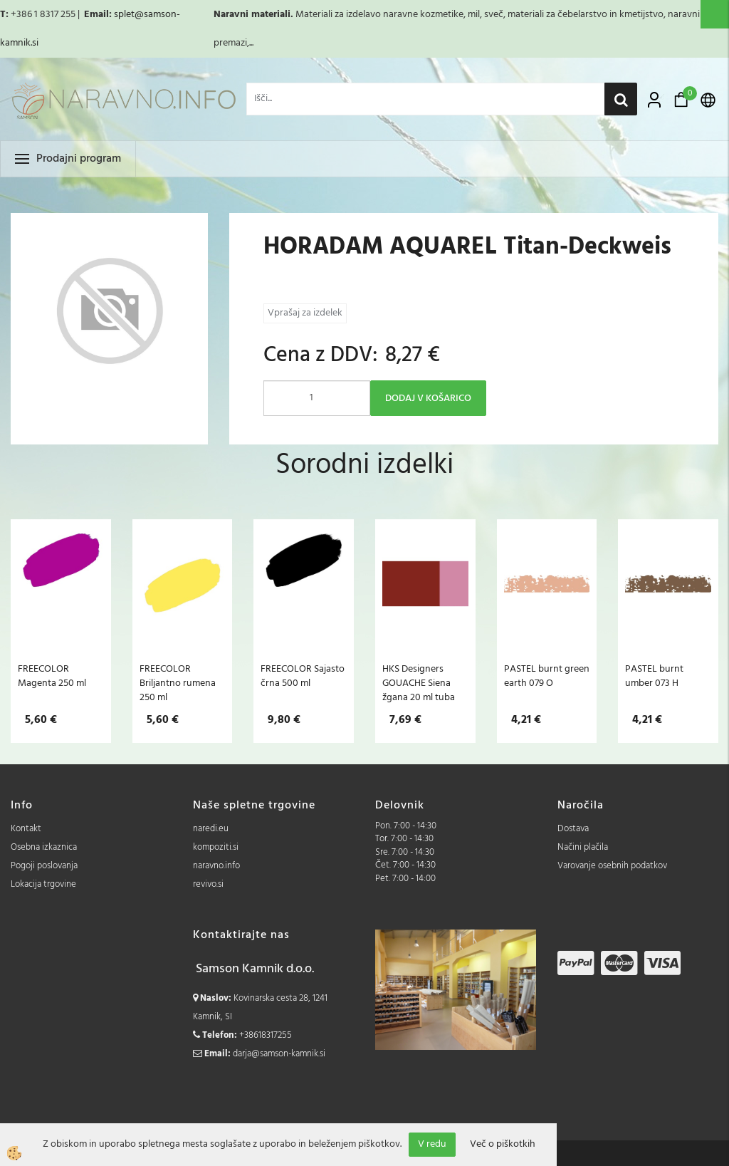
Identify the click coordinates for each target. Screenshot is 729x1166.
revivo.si (208, 884)
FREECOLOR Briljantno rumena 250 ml (178, 683)
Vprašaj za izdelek (305, 313)
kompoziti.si (215, 847)
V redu (432, 1144)
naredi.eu (211, 828)
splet (124, 14)
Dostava (573, 828)
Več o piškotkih (502, 1145)
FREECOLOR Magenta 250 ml (52, 676)
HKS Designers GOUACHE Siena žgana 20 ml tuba (418, 683)
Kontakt (26, 828)
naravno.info (216, 865)
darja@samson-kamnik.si (279, 1053)
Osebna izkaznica (44, 847)
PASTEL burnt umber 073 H (654, 676)
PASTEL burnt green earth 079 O (546, 676)
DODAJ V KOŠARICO (428, 398)
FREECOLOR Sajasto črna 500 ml (303, 676)
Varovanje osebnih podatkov (612, 865)
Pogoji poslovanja (44, 865)
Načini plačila (582, 847)
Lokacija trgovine (43, 884)
